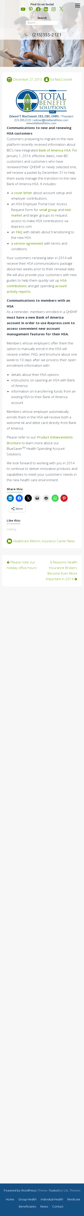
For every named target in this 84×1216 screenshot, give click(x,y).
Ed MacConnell (61, 79)
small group (48, 209)
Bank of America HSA (55, 150)
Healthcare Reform (26, 541)
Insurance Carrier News (58, 541)
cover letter (23, 192)
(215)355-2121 (42, 34)
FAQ (19, 232)
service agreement (28, 243)
